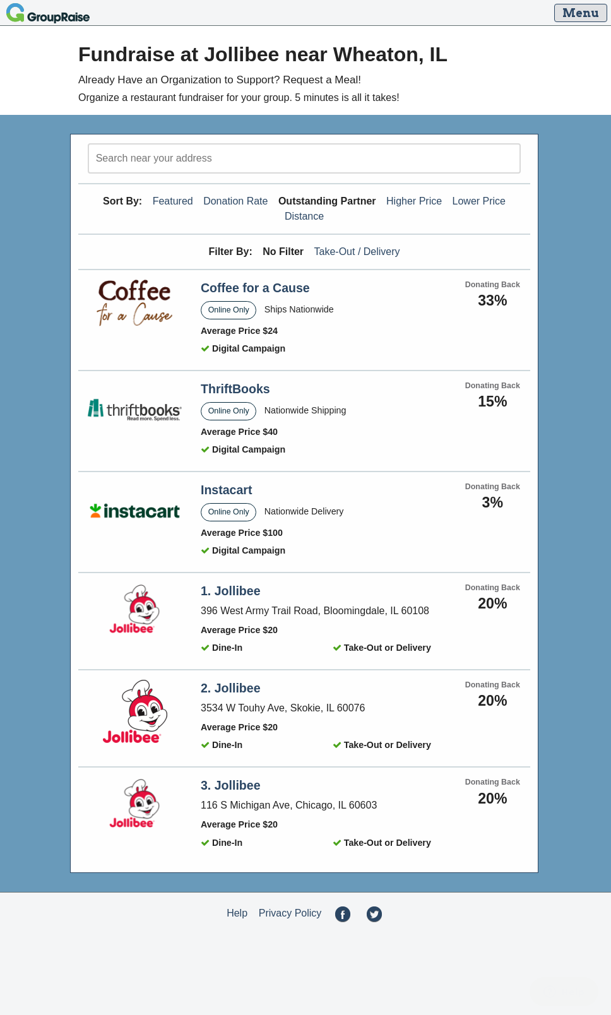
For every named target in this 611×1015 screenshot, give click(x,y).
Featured (173, 201)
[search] (304, 158)
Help (237, 913)
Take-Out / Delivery (357, 251)
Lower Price (479, 201)
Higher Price (414, 201)
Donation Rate (235, 201)
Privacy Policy (290, 913)
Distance (304, 216)
